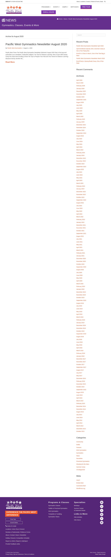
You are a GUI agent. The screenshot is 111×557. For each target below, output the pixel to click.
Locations (82, 1)
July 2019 (79, 306)
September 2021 (81, 233)
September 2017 (81, 367)
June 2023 (79, 175)
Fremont (78, 447)
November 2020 (81, 261)
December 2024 (81, 125)
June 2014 (79, 417)
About (77, 1)
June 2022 (79, 208)
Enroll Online (48, 12)
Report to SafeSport (22, 541)
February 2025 (80, 119)
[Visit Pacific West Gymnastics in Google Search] (102, 514)
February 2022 (80, 219)
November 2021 (81, 228)
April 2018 (79, 348)
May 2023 (79, 177)
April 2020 (79, 281)
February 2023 (80, 186)
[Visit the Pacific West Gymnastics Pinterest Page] (102, 518)
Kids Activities (78, 517)
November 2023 (81, 161)
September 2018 (81, 334)
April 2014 (79, 423)
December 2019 (81, 292)
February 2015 (80, 403)
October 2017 (80, 364)
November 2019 (81, 295)
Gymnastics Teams (53, 516)
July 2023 (79, 172)
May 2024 (79, 144)
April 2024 (79, 147)
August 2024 (80, 136)
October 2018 (80, 331)
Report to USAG (10, 541)
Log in (78, 480)
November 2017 (81, 361)
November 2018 (81, 328)
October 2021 (80, 230)
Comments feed (81, 485)
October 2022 (80, 197)
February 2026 (80, 85)
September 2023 (81, 166)
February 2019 (80, 320)
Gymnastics (79, 453)
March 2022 (79, 216)
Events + (56, 7)
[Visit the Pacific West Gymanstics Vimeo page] (102, 522)
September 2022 (81, 200)
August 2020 (80, 269)
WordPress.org (80, 488)
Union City (15, 529)
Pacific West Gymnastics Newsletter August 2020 (36, 44)
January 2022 (80, 222)
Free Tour (86, 7)
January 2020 (80, 289)
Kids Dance (77, 520)
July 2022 (79, 205)
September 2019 (81, 300)
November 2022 (81, 194)
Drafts (78, 444)
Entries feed (79, 483)
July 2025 (79, 105)
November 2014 (81, 409)
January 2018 (80, 356)
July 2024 (79, 138)
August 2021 (80, 236)
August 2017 (80, 370)
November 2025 (81, 94)
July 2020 (79, 272)
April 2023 (79, 180)
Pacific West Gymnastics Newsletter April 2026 (90, 46)
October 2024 (80, 130)
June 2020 (79, 275)
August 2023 (80, 169)
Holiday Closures (10, 538)
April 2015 (79, 398)
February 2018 (80, 353)
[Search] (90, 35)
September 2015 (81, 389)
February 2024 (80, 152)
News (101, 1)
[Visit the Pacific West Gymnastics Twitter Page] (102, 510)
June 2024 (79, 141)
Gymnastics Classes (54, 505)
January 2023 (80, 189)
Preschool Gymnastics (82, 461)
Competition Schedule (22, 538)
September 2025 (81, 99)
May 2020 (79, 278)
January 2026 (80, 88)
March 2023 (79, 183)
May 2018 (79, 345)
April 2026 (79, 80)
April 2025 (79, 113)
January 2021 (80, 256)
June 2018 (79, 342)
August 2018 (80, 336)
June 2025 (79, 108)
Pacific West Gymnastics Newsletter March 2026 (90, 58)
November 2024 (81, 127)
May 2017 (79, 375)
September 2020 (81, 267)
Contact (88, 1)
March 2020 (79, 283)
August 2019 (80, 303)
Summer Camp (80, 467)
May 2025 (79, 111)
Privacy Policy (9, 554)
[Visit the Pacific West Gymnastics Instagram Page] (102, 506)
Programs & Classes (58, 502)
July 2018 (79, 339)
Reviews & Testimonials (12, 532)
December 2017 (81, 359)
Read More (10, 62)
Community (79, 442)
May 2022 (79, 211)
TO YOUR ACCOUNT (14, 1)
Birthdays (75, 7)
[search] (104, 1)
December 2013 (81, 428)
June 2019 (79, 308)
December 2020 (81, 258)
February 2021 (80, 253)
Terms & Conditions (29, 554)
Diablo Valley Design (100, 554)
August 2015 (80, 392)
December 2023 (81, 158)
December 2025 (81, 91)
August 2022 (80, 203)
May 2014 (79, 420)
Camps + (65, 7)
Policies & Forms (95, 1)
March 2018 (79, 350)
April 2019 (79, 314)
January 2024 (80, 155)
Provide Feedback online (13, 544)
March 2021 (79, 250)
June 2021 (79, 242)
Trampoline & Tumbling (55, 514)
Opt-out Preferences (19, 554)
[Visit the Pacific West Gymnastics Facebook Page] (102, 502)
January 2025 (80, 122)
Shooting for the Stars (82, 464)
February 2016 (80, 381)
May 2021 (79, 244)
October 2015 (80, 387)
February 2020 (80, 286)
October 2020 (80, 264)
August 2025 (80, 102)
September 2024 (81, 133)
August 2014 (80, 412)
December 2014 (81, 406)
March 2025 (79, 116)
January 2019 (80, 322)
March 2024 (79, 150)
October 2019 (80, 297)
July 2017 (79, 373)
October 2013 (80, 431)
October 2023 (80, 164)
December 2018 (81, 325)
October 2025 (80, 97)
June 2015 (79, 395)
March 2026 (79, 83)
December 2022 (81, 191)
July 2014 (79, 414)
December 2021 (81, 225)
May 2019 (79, 311)
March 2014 (79, 426)
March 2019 (79, 317)
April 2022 (79, 214)
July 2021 (79, 239)
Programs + (46, 7)
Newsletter (79, 458)
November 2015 (81, 384)
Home (59, 19)
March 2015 (79, 401)
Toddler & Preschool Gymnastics (57, 508)
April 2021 (79, 247)
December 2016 (81, 378)
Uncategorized (80, 469)
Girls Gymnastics (81, 450)
